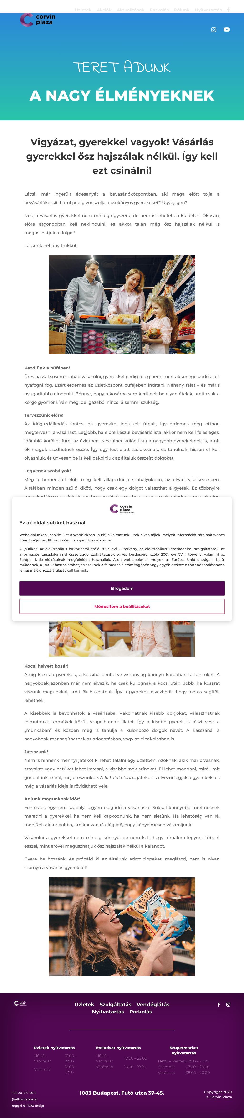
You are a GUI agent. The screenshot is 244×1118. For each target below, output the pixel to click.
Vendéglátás (153, 1005)
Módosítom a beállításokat (122, 606)
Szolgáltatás (115, 1005)
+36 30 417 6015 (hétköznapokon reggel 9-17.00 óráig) (28, 1099)
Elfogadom (122, 588)
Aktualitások (130, 10)
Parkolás (159, 10)
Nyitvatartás (208, 10)
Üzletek (83, 10)
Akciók (104, 10)
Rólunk (181, 10)
